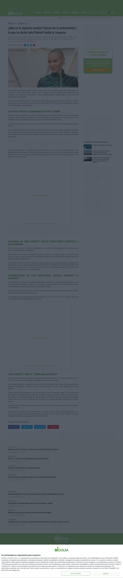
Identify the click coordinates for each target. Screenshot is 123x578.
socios (19, 558)
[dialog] (61, 561)
